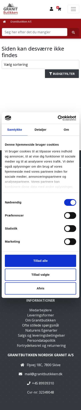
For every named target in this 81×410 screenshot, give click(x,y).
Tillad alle (40, 260)
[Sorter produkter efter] (41, 64)
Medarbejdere (40, 310)
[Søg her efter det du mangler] (73, 32)
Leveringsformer (40, 315)
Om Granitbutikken (40, 320)
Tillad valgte (40, 274)
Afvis (41, 288)
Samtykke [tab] (14, 129)
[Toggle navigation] (73, 9)
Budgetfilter (62, 74)
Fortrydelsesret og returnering (41, 345)
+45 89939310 (43, 383)
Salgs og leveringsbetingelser (41, 335)
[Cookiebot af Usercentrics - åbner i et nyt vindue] (58, 118)
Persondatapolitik (41, 340)
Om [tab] (66, 129)
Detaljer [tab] (40, 129)
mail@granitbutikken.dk (43, 374)
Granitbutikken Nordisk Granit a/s (41, 355)
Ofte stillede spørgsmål (40, 325)
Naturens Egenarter (41, 330)
